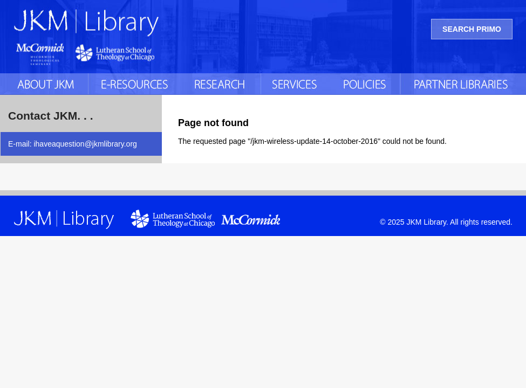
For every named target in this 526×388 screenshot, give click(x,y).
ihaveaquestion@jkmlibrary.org (84, 144)
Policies (365, 83)
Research (221, 83)
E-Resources (134, 83)
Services (296, 83)
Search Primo (471, 29)
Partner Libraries (463, 83)
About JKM (44, 83)
